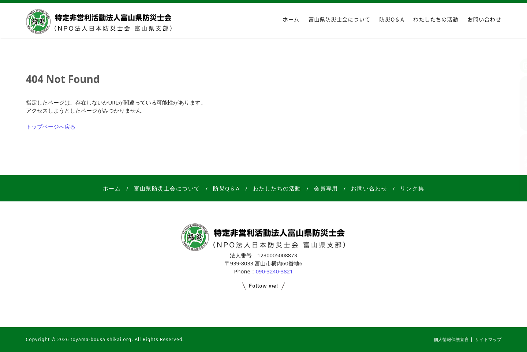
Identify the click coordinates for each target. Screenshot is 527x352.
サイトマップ (488, 339)
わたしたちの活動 (435, 19)
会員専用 (326, 188)
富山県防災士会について (339, 19)
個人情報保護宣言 (451, 339)
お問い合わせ (484, 19)
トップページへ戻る (50, 126)
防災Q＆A (392, 19)
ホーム (291, 19)
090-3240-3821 (274, 271)
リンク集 (412, 188)
